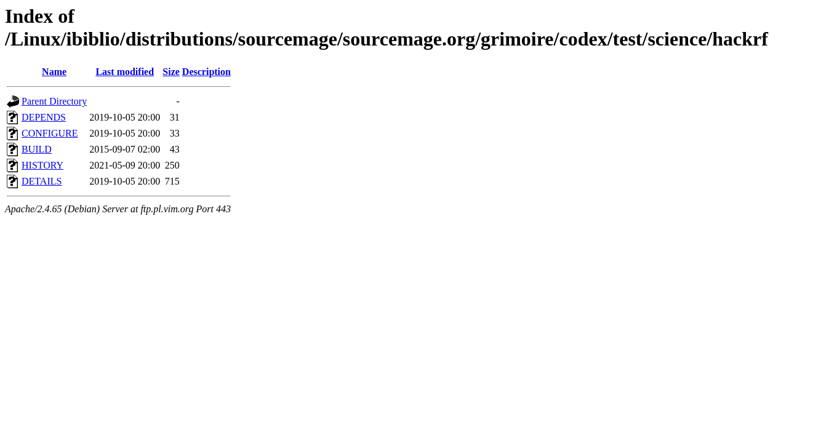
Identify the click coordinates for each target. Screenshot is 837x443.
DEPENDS (44, 117)
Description (206, 71)
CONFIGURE (50, 133)
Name (54, 71)
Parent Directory (54, 101)
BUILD (37, 149)
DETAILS (42, 181)
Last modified (124, 71)
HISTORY (42, 165)
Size (171, 71)
